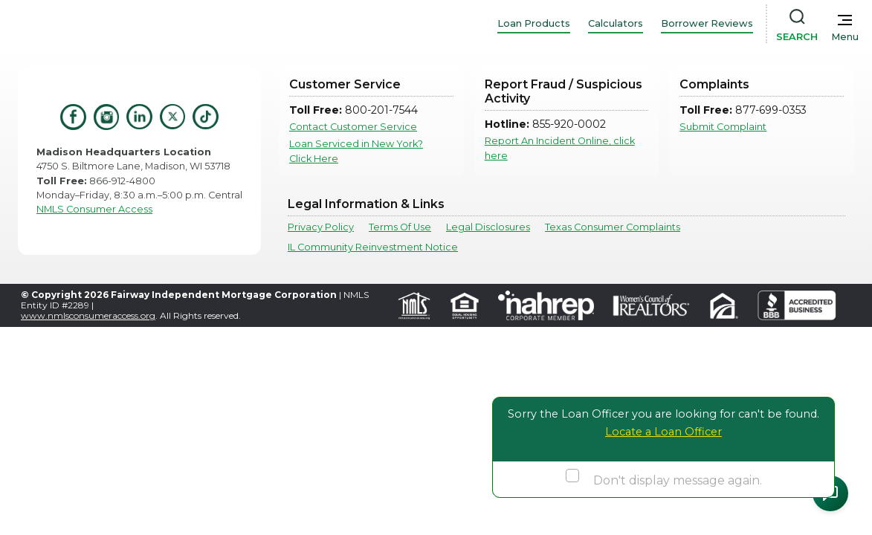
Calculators (615, 23)
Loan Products (533, 23)
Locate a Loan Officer (663, 431)
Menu (845, 36)
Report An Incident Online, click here (560, 147)
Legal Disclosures (488, 227)
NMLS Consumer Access (94, 209)
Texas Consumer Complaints (612, 227)
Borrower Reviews (707, 23)
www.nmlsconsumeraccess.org (88, 315)
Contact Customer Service (353, 126)
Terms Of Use (400, 227)
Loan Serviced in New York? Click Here (356, 150)
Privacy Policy (321, 227)
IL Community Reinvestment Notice (373, 247)
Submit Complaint (722, 126)
